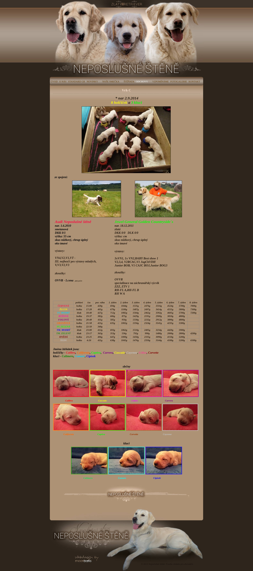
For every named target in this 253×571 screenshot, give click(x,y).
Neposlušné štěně (157, 564)
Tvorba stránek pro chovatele (179, 564)
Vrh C (126, 90)
